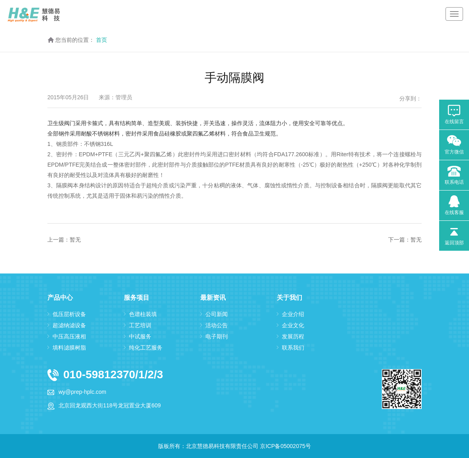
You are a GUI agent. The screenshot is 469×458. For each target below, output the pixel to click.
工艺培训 (140, 325)
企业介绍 (293, 314)
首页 (101, 40)
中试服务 (140, 336)
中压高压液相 (69, 336)
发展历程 (293, 336)
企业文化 (293, 325)
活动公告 (216, 325)
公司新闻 (216, 314)
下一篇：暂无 (405, 239)
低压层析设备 (69, 314)
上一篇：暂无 (64, 239)
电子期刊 (216, 336)
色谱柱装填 (143, 314)
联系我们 (293, 347)
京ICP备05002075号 (285, 446)
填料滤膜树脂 (69, 347)
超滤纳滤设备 (69, 325)
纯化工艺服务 (145, 347)
